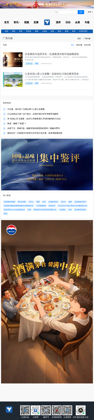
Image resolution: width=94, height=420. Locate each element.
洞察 (13, 31)
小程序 (36, 417)
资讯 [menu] (17, 22)
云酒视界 (67, 417)
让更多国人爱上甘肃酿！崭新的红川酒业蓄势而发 (52, 73)
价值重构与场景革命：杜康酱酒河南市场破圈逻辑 (52, 54)
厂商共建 (87, 38)
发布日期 (87, 45)
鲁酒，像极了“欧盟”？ (16, 123)
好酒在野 (36, 35)
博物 (17, 35)
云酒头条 (29, 63)
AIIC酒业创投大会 (80, 417)
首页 (6, 22)
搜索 (80, 12)
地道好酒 (8, 35)
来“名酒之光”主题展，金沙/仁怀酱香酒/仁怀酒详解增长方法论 (34, 119)
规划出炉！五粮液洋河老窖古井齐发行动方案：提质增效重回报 (34, 133)
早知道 (28, 31)
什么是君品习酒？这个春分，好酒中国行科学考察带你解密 (32, 114)
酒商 (36, 31)
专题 (87, 22)
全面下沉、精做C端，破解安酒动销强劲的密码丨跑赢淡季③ (33, 128)
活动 (67, 22)
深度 (6, 31)
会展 (77, 22)
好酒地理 (25, 35)
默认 (72, 45)
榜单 (74, 31)
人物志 (44, 31)
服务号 (46, 417)
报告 (52, 31)
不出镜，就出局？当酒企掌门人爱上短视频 (26, 109)
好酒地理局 (57, 417)
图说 (59, 31)
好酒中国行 (83, 31)
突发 (20, 31)
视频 (26, 22)
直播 (36, 22)
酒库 (58, 22)
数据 (66, 31)
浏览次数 (79, 45)
